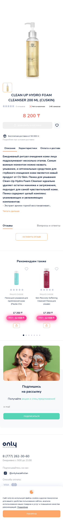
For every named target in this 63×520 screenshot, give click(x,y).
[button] (16, 318)
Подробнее (22, 507)
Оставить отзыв (32, 236)
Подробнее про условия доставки (18, 139)
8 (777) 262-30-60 (16, 456)
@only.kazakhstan (15, 473)
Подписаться (31, 416)
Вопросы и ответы (48, 225)
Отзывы (8, 225)
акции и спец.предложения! (38, 399)
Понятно (32, 513)
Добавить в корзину (27, 125)
